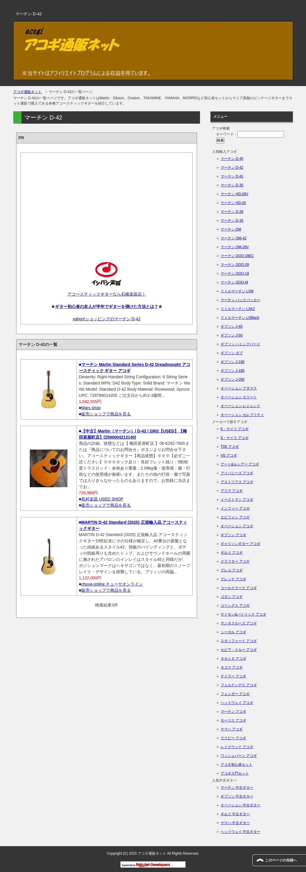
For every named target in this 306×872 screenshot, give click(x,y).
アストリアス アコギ (237, 482)
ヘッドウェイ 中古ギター (240, 832)
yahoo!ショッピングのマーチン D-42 (106, 318)
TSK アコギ (230, 447)
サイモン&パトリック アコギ (243, 614)
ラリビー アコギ (233, 738)
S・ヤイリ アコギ (235, 438)
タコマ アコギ (232, 667)
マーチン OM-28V (235, 247)
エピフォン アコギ (235, 517)
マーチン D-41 (232, 176)
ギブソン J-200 (232, 379)
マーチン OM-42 (234, 238)
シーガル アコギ (233, 632)
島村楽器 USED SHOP (102, 499)
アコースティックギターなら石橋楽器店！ (106, 294)
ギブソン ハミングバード (240, 344)
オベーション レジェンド (240, 406)
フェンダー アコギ (235, 694)
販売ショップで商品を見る (106, 414)
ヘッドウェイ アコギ (237, 703)
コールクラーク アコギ (239, 588)
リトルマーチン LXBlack (240, 318)
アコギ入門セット (235, 773)
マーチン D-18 (232, 220)
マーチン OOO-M (234, 282)
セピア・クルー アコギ (239, 650)
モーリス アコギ (233, 720)
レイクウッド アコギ (237, 747)
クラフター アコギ (235, 561)
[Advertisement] (107, 202)
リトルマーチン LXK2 (238, 309)
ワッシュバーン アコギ (239, 756)
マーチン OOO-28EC (237, 256)
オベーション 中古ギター (240, 805)
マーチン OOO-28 (235, 265)
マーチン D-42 (232, 167)
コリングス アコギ (235, 606)
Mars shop (90, 407)
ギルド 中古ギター (235, 814)
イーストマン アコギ (237, 500)
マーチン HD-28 (233, 203)
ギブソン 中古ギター (237, 796)
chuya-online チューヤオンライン (112, 584)
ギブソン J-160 (232, 362)
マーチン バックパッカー (240, 300)
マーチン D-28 (232, 212)
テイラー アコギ (233, 676)
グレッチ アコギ (233, 579)
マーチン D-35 (232, 185)
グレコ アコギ (232, 570)
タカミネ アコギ (233, 659)
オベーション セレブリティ (242, 415)
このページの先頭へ (281, 860)
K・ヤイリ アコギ (235, 429)
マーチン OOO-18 (235, 273)
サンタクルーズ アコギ (239, 623)
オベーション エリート (239, 397)
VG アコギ (229, 455)
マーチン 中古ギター (237, 787)
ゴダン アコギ (232, 597)
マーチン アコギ (233, 711)
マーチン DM (231, 229)
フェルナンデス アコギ (239, 685)
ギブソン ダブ (232, 353)
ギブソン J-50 (232, 335)
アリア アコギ (232, 491)
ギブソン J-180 (232, 371)
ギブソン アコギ (233, 535)
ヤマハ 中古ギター (235, 823)
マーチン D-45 (232, 159)
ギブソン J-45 (232, 326)
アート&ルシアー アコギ (240, 464)
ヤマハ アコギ (232, 729)
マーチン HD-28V (234, 194)
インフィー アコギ (235, 508)
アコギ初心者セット (236, 764)
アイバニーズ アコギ (237, 473)
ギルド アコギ (232, 553)
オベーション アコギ (237, 526)
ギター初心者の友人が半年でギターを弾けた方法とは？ (106, 306)
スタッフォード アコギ (239, 641)
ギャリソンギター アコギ (240, 544)
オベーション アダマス (239, 388)
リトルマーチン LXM (237, 291)
